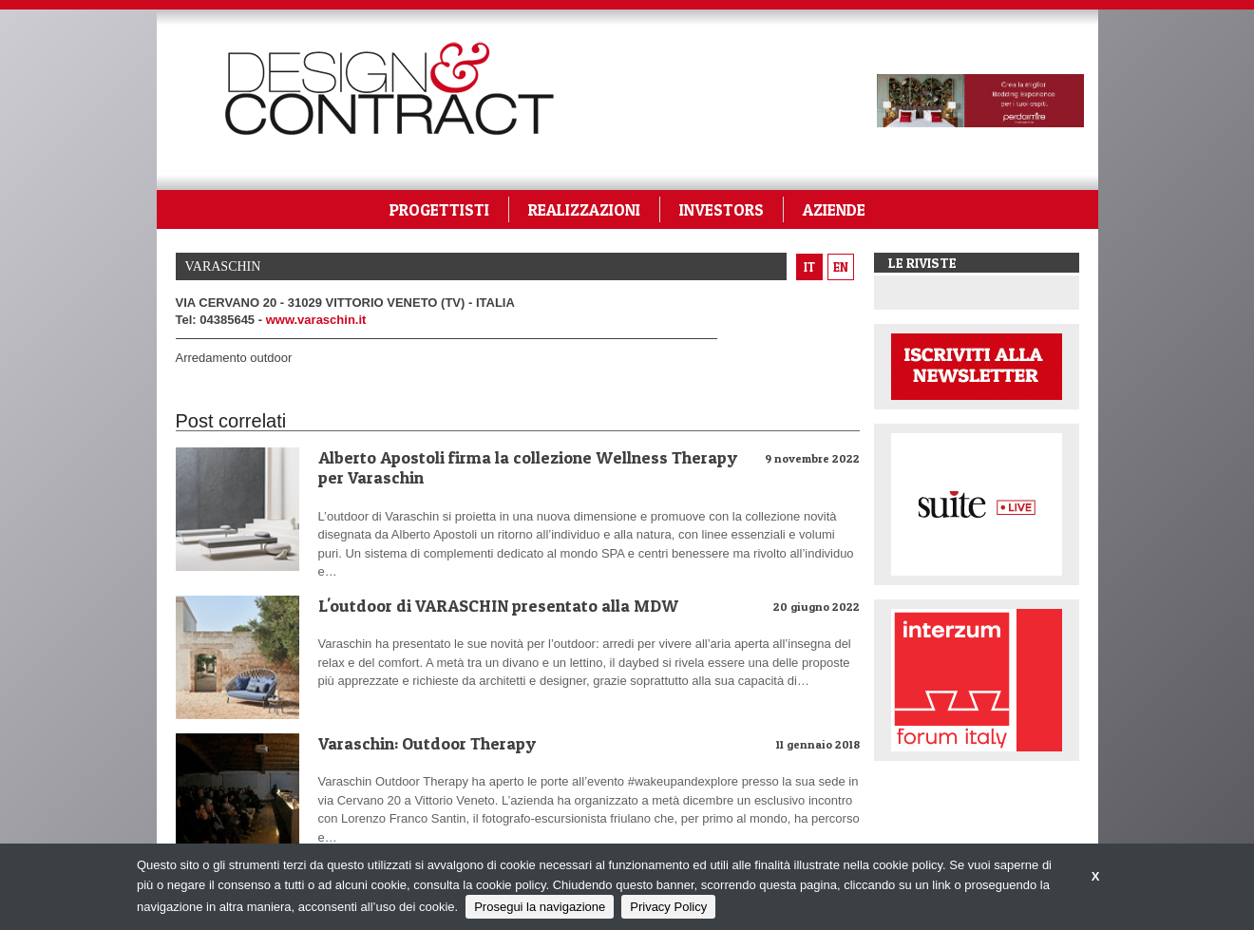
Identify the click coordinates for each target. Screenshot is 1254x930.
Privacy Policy (668, 907)
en (840, 267)
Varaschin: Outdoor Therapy (427, 743)
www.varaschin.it (316, 320)
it (809, 267)
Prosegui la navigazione (539, 907)
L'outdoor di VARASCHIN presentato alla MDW (498, 606)
